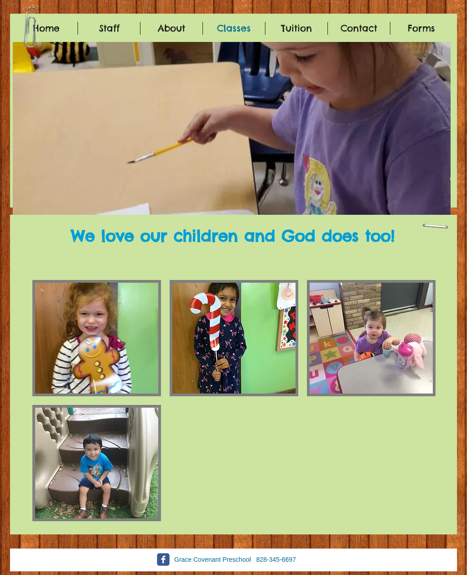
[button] (232, 132)
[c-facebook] (163, 559)
